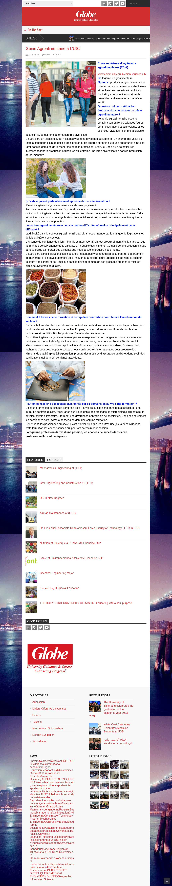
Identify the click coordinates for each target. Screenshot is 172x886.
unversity (53, 839)
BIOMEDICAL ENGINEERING (46, 875)
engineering (52, 809)
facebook (104, 3)
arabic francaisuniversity (40, 799)
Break (31, 38)
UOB (47, 821)
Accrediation (39, 741)
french (53, 803)
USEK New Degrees (52, 498)
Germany (41, 806)
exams (40, 782)
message (62, 827)
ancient (36, 794)
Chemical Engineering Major (57, 573)
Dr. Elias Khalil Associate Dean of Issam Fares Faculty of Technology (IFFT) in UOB (89, 528)
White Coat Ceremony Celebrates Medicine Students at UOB (117, 728)
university (35, 761)
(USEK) (53, 876)
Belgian (60, 849)
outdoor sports (55, 785)
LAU (49, 779)
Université (62, 830)
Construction (51, 815)
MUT (46, 842)
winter (64, 782)
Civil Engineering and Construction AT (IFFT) (66, 483)
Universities (66, 770)
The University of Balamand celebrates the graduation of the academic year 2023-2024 (123, 38)
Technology (65, 821)
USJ (54, 779)
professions (49, 830)
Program (64, 809)
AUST (44, 794)
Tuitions (37, 721)
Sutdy (55, 770)
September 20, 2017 (53, 55)
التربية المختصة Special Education (59, 588)
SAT (34, 782)
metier (41, 827)
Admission (38, 702)
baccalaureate (52, 782)
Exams (36, 715)
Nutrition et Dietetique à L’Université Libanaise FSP (70, 543)
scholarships (66, 858)
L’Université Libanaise (40, 835)
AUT (60, 779)
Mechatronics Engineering (43, 820)
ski (38, 788)
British (50, 806)
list (34, 852)
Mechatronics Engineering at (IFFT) (61, 468)
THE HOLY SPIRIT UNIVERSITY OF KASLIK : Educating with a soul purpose (86, 603)
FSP (49, 867)
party (44, 785)
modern (54, 791)
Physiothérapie (58, 864)
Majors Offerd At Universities (49, 708)
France (55, 800)
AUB (44, 779)
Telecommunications (53, 836)
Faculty (54, 821)
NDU (66, 779)
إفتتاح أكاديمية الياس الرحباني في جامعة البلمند (118, 741)
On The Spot (33, 55)
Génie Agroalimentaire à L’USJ (53, 48)
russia (55, 858)
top (45, 849)
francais (41, 764)
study (71, 794)
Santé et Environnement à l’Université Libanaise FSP (71, 558)
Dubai (55, 852)
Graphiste (51, 827)
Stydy (61, 842)
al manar (33, 863)
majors (45, 803)
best (59, 803)
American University (41, 778)
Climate (34, 773)
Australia (41, 852)
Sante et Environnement (46, 869)
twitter (116, 3)
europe (51, 849)
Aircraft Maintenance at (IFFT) (58, 513)
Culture (43, 773)
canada (53, 842)
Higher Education (40, 769)
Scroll (167, 881)
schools (63, 794)
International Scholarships (47, 728)
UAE (49, 852)
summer (36, 785)
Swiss (65, 803)
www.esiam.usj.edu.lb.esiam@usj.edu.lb (122, 74)
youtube (122, 3)
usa (41, 849)
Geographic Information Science (51, 878)
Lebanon (47, 770)
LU (49, 794)
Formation (43, 864)
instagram (110, 3)
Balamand (45, 858)
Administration (60, 812)
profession (55, 761)
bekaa (55, 794)
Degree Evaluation (43, 734)
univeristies (36, 797)
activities (44, 791)
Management (44, 812)
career (45, 761)
